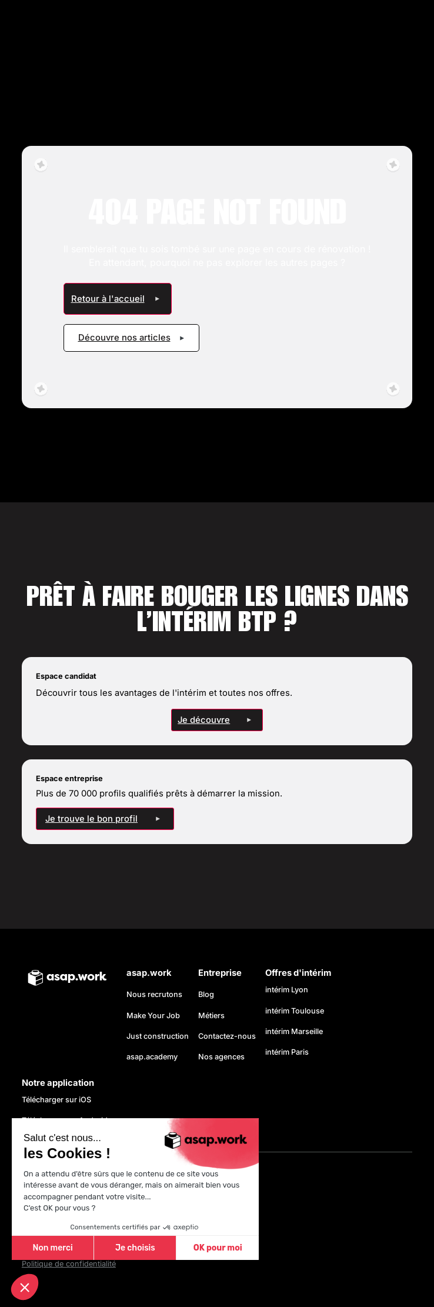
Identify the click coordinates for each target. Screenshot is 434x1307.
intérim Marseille (295, 1031)
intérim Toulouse (294, 1010)
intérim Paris (287, 1052)
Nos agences (221, 1056)
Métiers (211, 1015)
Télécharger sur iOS (56, 1099)
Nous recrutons (154, 994)
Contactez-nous (227, 1036)
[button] (25, 1287)
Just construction (157, 1036)
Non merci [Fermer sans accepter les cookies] (52, 1248)
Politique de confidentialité (69, 1263)
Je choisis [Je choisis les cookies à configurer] (135, 1248)
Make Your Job (153, 1015)
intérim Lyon (286, 989)
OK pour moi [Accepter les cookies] (217, 1248)
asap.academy (152, 1056)
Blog (206, 994)
